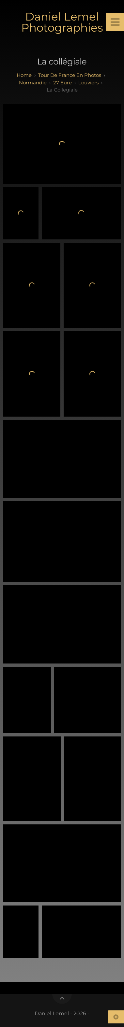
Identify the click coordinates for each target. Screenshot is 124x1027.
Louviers (88, 82)
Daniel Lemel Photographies (62, 22)
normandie (33, 82)
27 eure (62, 82)
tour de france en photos (69, 75)
